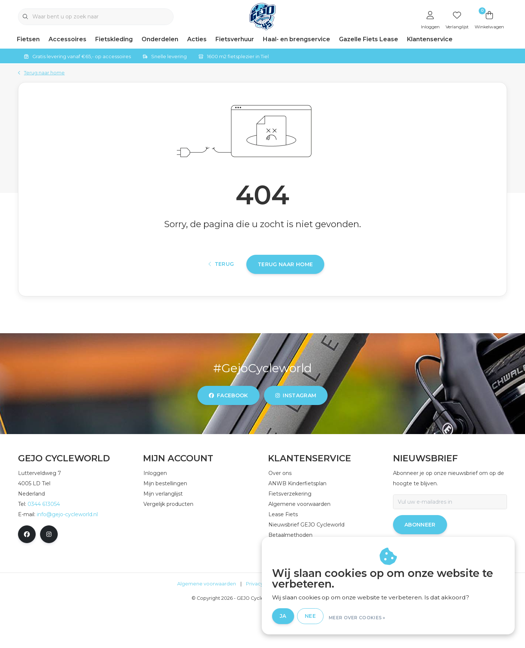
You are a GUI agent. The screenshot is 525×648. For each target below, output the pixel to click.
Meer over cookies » (404, 618)
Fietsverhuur (234, 39)
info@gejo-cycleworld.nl (67, 554)
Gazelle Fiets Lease (368, 39)
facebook (228, 435)
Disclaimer (301, 624)
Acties (197, 39)
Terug (221, 297)
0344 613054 (44, 544)
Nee (357, 617)
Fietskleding (114, 39)
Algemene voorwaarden (206, 624)
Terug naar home (285, 297)
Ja (330, 617)
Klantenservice (430, 39)
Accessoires (67, 39)
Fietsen (28, 39)
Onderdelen (160, 39)
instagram (295, 435)
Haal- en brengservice (296, 39)
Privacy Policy (262, 624)
